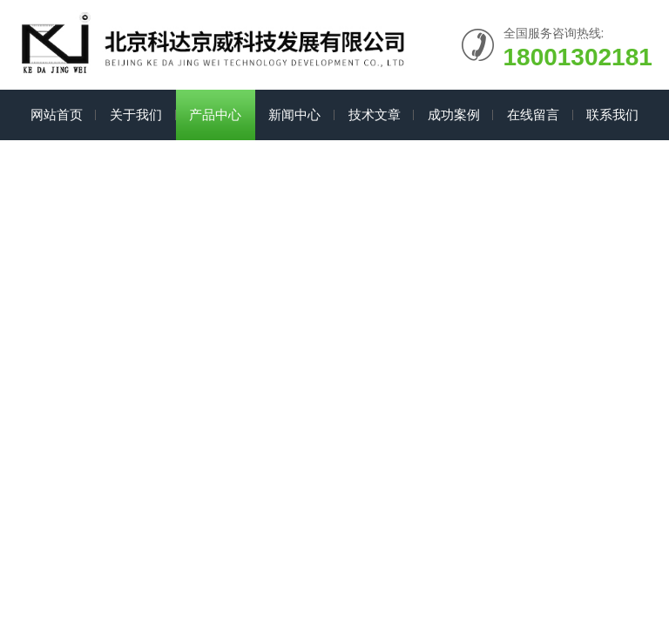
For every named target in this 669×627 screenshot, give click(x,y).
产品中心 (215, 114)
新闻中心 (294, 114)
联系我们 (612, 114)
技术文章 (374, 114)
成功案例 (454, 114)
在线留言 (533, 114)
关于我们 (136, 114)
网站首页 (56, 114)
